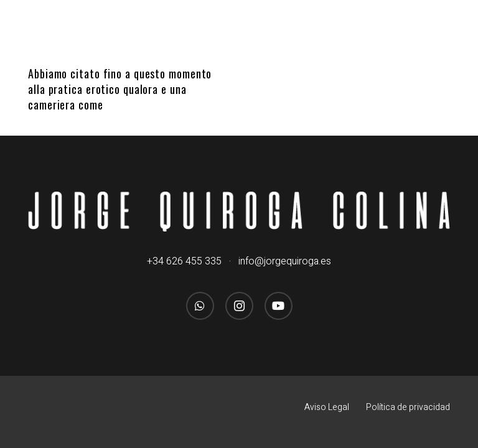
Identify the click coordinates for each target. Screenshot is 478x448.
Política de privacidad (408, 407)
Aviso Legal (326, 407)
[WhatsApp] (200, 306)
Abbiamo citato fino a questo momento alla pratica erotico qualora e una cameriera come (120, 89)
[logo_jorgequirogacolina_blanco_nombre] (239, 212)
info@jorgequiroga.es (284, 261)
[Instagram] (239, 306)
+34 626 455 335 (184, 261)
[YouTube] (279, 306)
